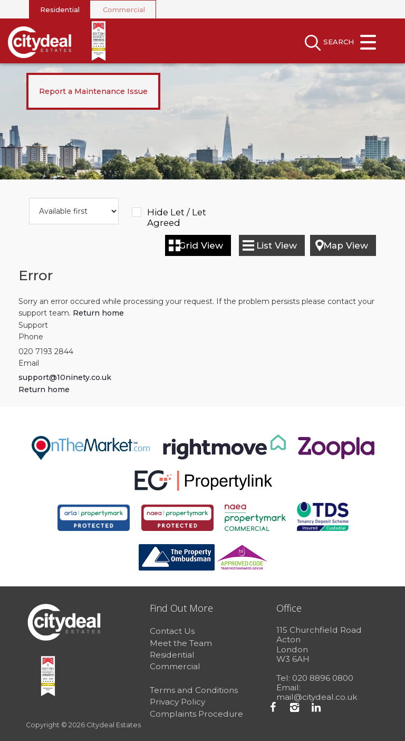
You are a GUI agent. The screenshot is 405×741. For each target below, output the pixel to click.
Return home (98, 313)
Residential (60, 9)
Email (28, 363)
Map (345, 245)
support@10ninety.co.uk (64, 377)
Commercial (124, 9)
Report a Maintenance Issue (93, 91)
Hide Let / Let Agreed (176, 212)
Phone (30, 336)
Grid (201, 245)
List (276, 245)
